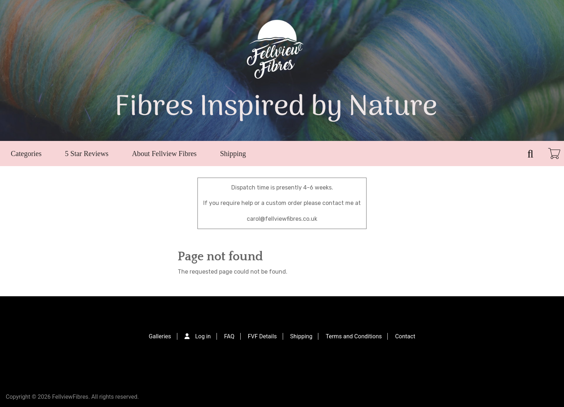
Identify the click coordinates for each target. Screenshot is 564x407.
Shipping (233, 153)
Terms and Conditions (354, 336)
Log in (203, 336)
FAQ (229, 336)
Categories (26, 153)
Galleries (160, 336)
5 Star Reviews (87, 153)
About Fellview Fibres (164, 153)
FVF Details (262, 336)
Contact (405, 336)
